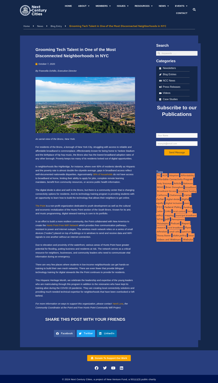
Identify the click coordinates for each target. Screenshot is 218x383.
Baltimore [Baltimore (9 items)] (188, 183)
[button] (194, 9)
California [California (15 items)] (162, 195)
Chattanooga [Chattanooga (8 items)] (175, 194)
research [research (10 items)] (161, 227)
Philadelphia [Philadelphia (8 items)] (162, 223)
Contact (181, 13)
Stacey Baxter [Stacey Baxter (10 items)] (164, 235)
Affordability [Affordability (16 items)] (187, 175)
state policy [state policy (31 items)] (179, 235)
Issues (122, 6)
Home (68, 6)
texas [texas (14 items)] (191, 235)
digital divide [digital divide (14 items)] (172, 199)
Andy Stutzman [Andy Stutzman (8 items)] (164, 183)
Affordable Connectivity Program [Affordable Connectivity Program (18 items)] (175, 179)
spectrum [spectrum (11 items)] (186, 231)
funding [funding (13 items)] (188, 207)
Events (181, 6)
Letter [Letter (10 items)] (160, 211)
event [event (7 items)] (187, 203)
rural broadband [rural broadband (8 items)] (175, 227)
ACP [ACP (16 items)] (164, 175)
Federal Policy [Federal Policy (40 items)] (172, 207)
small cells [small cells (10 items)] (174, 231)
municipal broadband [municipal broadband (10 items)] (186, 215)
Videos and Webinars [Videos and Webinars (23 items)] (169, 239)
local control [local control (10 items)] (179, 211)
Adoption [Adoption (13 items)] (174, 175)
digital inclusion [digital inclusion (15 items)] (174, 203)
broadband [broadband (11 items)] (190, 187)
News (164, 6)
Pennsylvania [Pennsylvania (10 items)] (178, 219)
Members (103, 6)
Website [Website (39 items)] (188, 239)
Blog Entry (56, 26)
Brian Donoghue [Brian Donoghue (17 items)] (174, 187)
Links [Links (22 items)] (168, 211)
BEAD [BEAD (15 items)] (160, 187)
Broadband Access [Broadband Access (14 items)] (166, 191)
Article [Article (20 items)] (177, 183)
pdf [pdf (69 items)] (167, 219)
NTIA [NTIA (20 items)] (160, 219)
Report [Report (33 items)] (186, 223)
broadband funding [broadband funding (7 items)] (187, 191)
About (83, 6)
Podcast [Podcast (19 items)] (175, 223)
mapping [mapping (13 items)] (169, 215)
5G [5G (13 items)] (158, 175)
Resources (144, 6)
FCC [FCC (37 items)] (159, 207)
